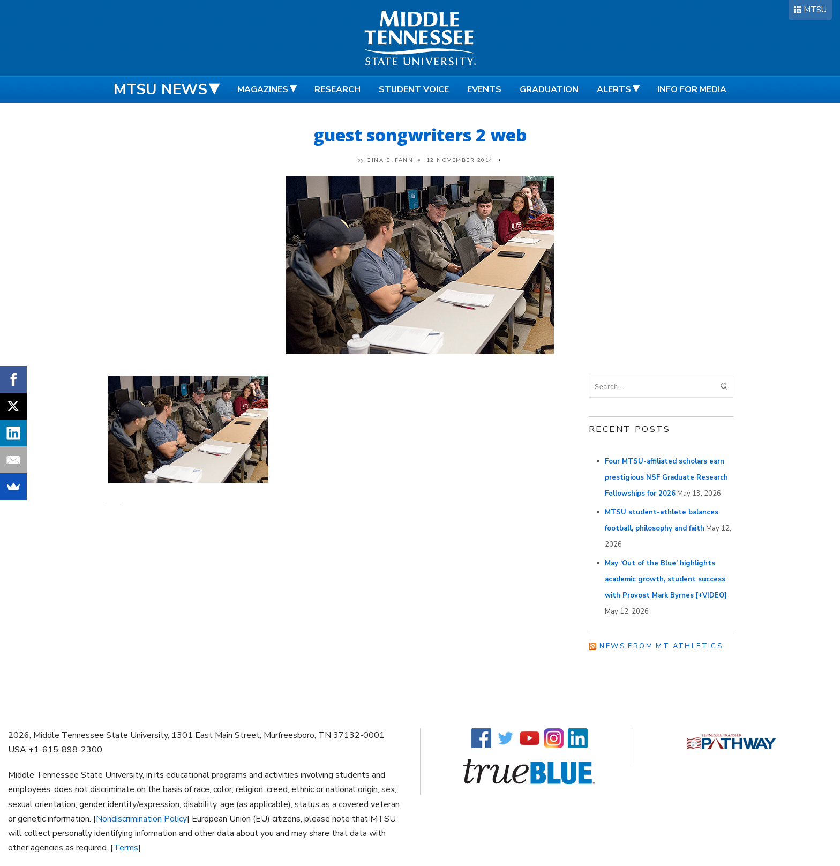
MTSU (815, 9)
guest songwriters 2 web (420, 134)
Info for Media (691, 89)
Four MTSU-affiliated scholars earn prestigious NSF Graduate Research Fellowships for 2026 (666, 477)
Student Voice (414, 89)
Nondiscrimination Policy (141, 819)
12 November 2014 (459, 160)
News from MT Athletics (661, 646)
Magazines (262, 89)
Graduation (549, 89)
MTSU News (160, 89)
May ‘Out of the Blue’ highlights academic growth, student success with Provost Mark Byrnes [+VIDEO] (666, 579)
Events (484, 89)
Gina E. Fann (389, 160)
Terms (126, 848)
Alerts (614, 89)
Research (337, 89)
